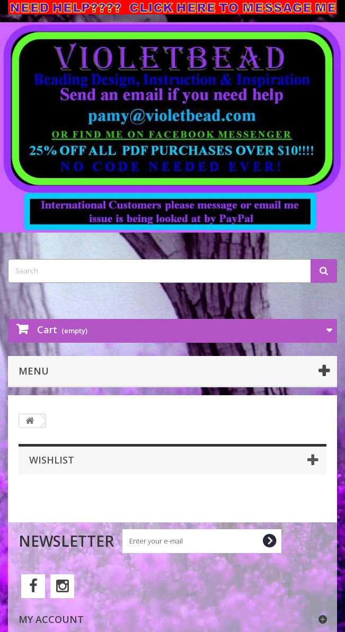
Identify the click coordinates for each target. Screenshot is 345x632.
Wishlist (51, 459)
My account (51, 619)
